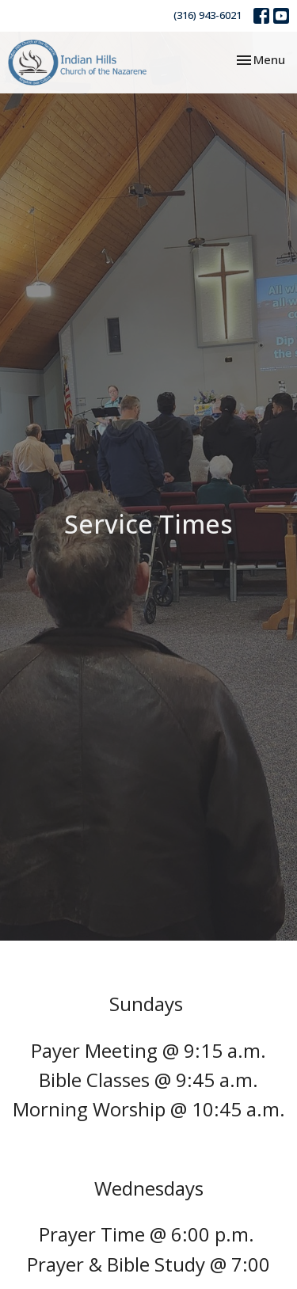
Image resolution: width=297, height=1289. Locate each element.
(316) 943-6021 (207, 15)
